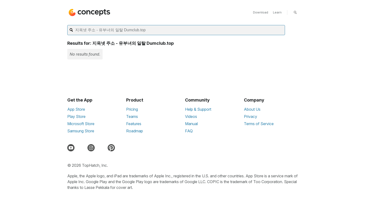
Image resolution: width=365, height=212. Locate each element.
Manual (191, 123)
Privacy (250, 116)
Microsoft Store (80, 123)
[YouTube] (71, 147)
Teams (132, 116)
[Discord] (82, 147)
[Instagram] (92, 147)
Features (133, 123)
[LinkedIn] (102, 147)
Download (260, 12)
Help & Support (198, 109)
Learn (277, 12)
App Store (76, 109)
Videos (191, 116)
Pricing (132, 109)
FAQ (189, 130)
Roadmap (134, 130)
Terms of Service (259, 123)
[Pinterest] (112, 147)
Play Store (76, 116)
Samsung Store (80, 130)
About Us (252, 109)
